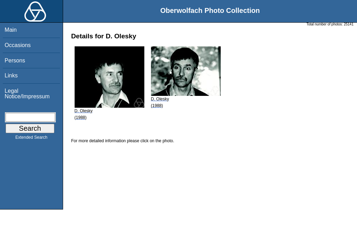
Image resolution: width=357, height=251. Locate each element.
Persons (15, 60)
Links (11, 75)
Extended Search (31, 139)
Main (11, 30)
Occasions (18, 45)
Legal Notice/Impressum (27, 93)
